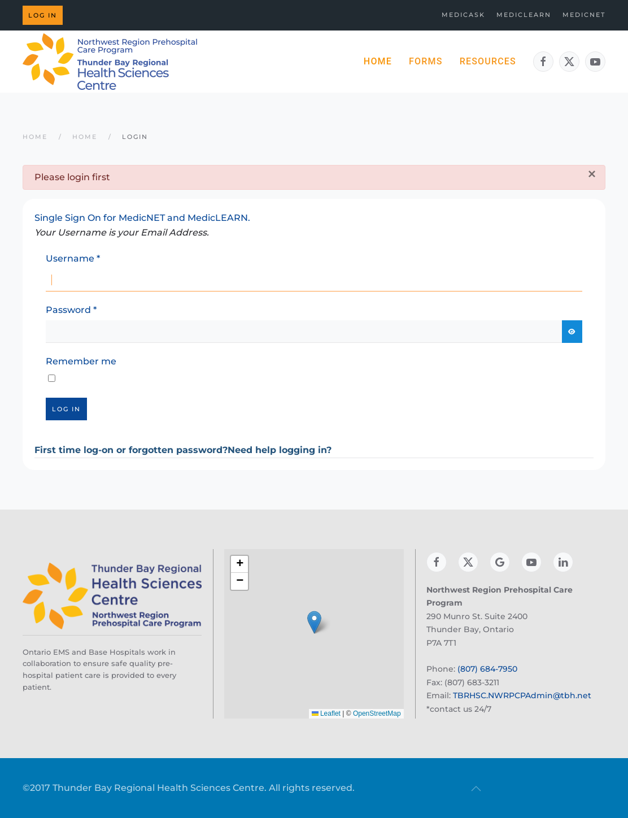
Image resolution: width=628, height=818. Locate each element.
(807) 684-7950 (487, 669)
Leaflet (326, 713)
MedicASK (463, 15)
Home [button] (378, 61)
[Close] (592, 174)
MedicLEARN (523, 15)
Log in (66, 409)
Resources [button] (488, 61)
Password (71, 309)
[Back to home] (110, 62)
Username (73, 258)
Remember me (81, 361)
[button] (314, 622)
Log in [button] (42, 15)
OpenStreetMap (377, 713)
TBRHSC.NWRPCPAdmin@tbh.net (522, 695)
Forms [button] (426, 61)
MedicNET (583, 15)
